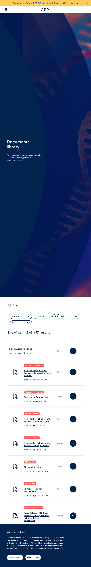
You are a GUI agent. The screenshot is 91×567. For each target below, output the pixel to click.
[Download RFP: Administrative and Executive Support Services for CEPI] (73, 372)
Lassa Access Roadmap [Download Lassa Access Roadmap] (20, 349)
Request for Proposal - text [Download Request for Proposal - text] (37, 397)
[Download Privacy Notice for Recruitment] (73, 489)
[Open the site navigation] (6, 9)
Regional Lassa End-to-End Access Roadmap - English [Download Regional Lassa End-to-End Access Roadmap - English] (37, 420)
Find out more (70, 3)
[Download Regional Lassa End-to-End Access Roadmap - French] (73, 443)
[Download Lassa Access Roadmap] (73, 351)
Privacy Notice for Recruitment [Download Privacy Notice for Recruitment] (33, 490)
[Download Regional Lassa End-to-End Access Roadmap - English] (73, 419)
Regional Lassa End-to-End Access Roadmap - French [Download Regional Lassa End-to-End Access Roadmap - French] (37, 444)
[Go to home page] (61, 9)
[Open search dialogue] (87, 9)
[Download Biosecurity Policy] (73, 466)
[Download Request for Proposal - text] (73, 396)
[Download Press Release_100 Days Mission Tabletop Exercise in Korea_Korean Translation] (73, 515)
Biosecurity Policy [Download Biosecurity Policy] (32, 467)
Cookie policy (15, 551)
